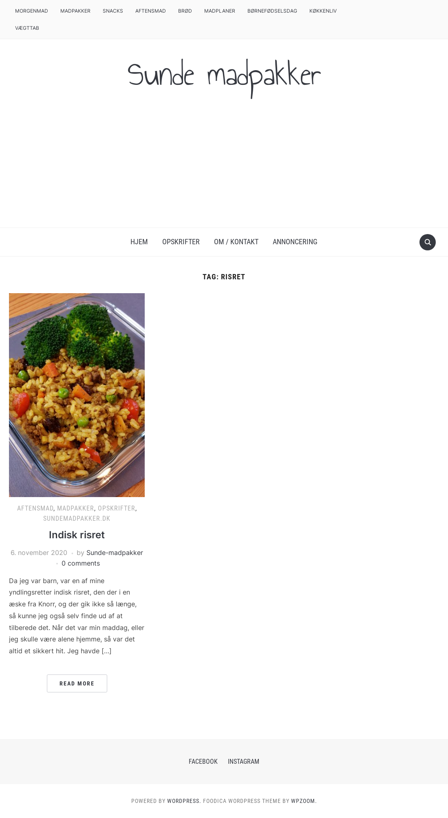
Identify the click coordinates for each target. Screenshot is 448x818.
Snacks (113, 11)
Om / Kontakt (236, 241)
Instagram (243, 761)
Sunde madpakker (224, 74)
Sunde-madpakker (114, 552)
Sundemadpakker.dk (76, 518)
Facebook (203, 761)
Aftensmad (150, 11)
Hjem (139, 241)
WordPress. (184, 801)
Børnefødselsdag (272, 11)
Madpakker (75, 11)
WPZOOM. (304, 801)
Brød (185, 11)
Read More (77, 683)
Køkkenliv (323, 11)
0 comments (81, 563)
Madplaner (219, 11)
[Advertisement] (224, 166)
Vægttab (27, 28)
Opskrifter (181, 241)
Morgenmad (31, 11)
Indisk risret (77, 535)
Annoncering (295, 241)
